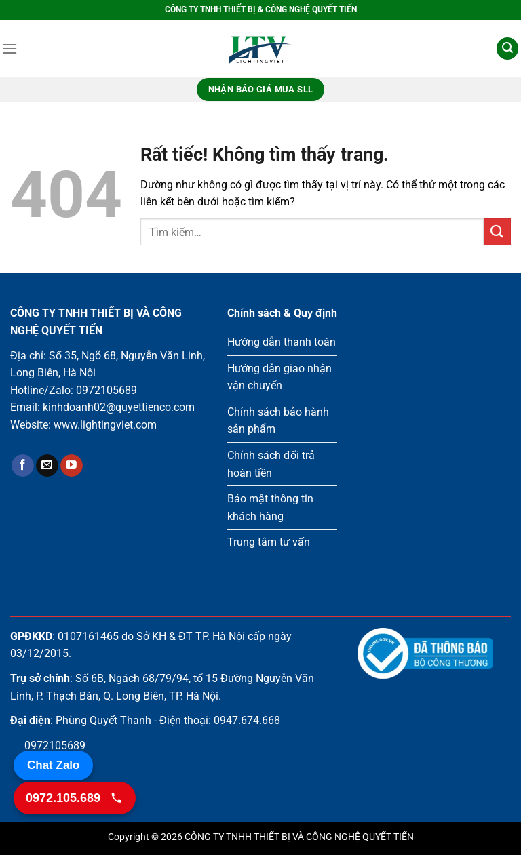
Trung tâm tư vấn (268, 542)
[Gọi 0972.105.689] (75, 798)
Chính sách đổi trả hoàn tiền (271, 464)
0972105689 (106, 390)
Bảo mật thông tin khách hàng (270, 507)
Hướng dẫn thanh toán (281, 342)
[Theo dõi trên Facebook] (23, 465)
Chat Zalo (53, 765)
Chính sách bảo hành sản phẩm (278, 420)
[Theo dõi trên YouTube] (71, 465)
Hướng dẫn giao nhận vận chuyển (279, 377)
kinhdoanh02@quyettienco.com (119, 407)
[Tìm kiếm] (507, 48)
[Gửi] (497, 231)
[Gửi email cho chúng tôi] (47, 465)
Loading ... (434, 440)
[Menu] (9, 48)
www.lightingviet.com (105, 424)
